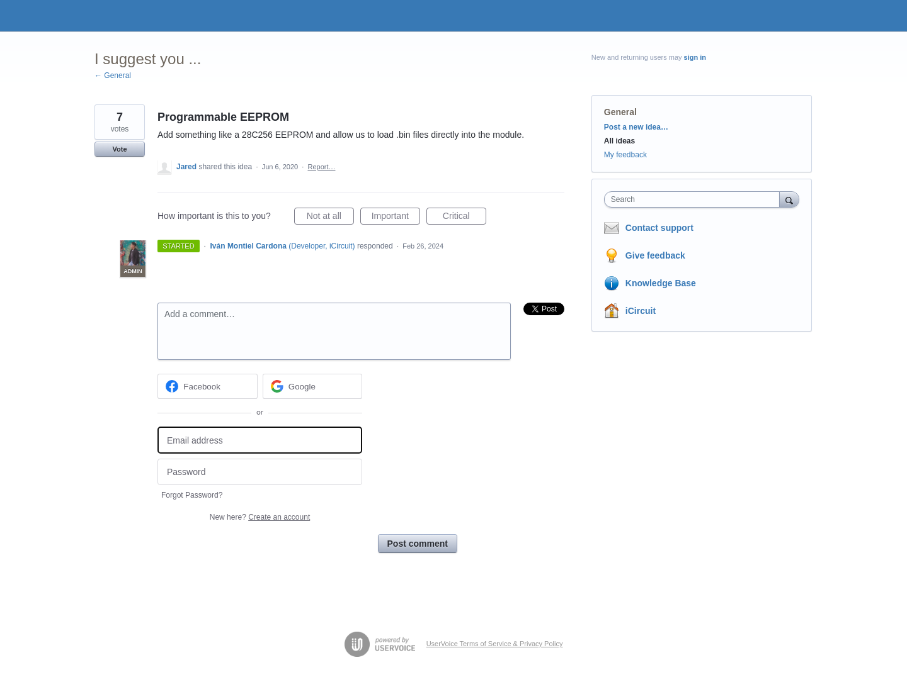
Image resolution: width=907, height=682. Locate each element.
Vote (119, 149)
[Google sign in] (313, 386)
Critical (464, 218)
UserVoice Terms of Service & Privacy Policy (494, 643)
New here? (260, 517)
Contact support (659, 228)
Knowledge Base (660, 283)
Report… (321, 166)
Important (396, 218)
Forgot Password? (191, 495)
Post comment (417, 544)
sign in (695, 57)
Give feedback (655, 255)
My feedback (625, 154)
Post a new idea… (636, 127)
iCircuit (640, 311)
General (620, 112)
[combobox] (695, 199)
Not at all (330, 218)
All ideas (619, 141)
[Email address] (259, 440)
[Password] (259, 472)
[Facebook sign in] (207, 386)
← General (112, 75)
